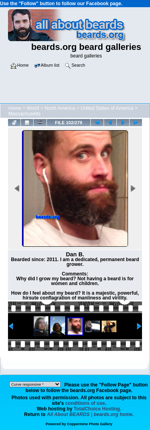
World (33, 108)
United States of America (106, 108)
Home (14, 108)
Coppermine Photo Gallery (89, 424)
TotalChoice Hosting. (97, 409)
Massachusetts (24, 114)
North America (60, 108)
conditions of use (85, 403)
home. (90, 414)
